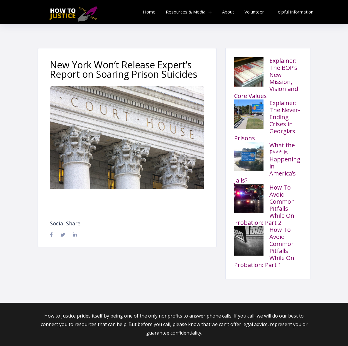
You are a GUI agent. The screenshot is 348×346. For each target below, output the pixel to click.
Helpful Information (293, 12)
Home (149, 12)
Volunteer (254, 12)
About (228, 12)
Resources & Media (185, 12)
